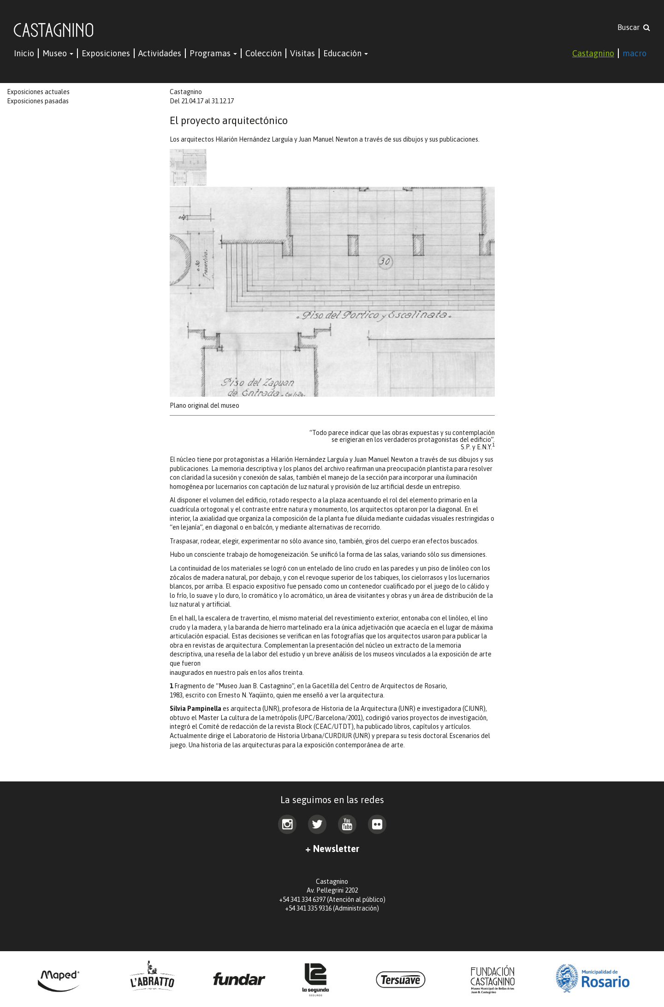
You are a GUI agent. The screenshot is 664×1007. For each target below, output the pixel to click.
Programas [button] (213, 53)
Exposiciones (106, 53)
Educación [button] (345, 53)
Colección (263, 53)
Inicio (24, 53)
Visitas (302, 53)
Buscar (633, 27)
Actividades (159, 53)
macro (634, 53)
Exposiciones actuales (38, 91)
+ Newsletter (332, 848)
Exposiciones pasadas (38, 101)
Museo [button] (57, 53)
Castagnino (593, 53)
